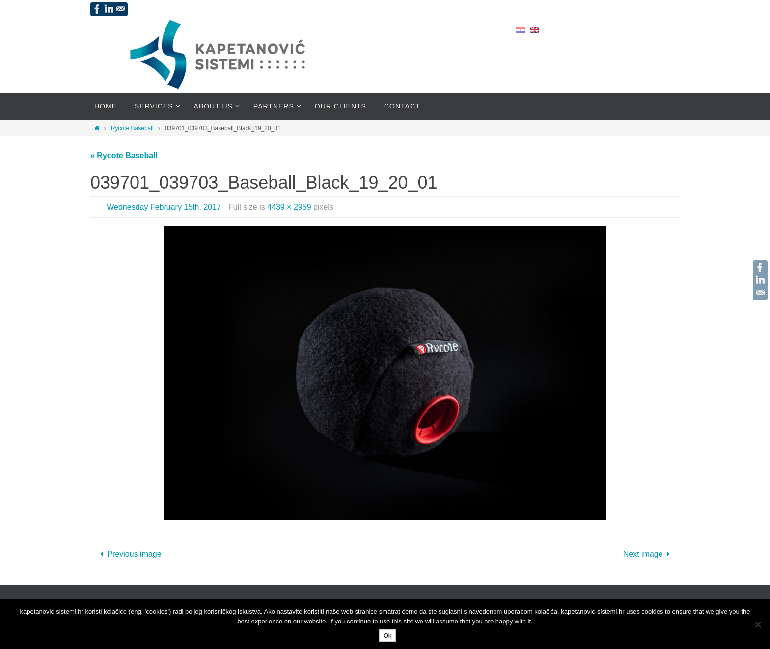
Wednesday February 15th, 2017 (164, 207)
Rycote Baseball (132, 128)
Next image (648, 554)
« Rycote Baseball (124, 155)
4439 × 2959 (289, 207)
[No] (758, 624)
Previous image (129, 554)
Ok (387, 635)
